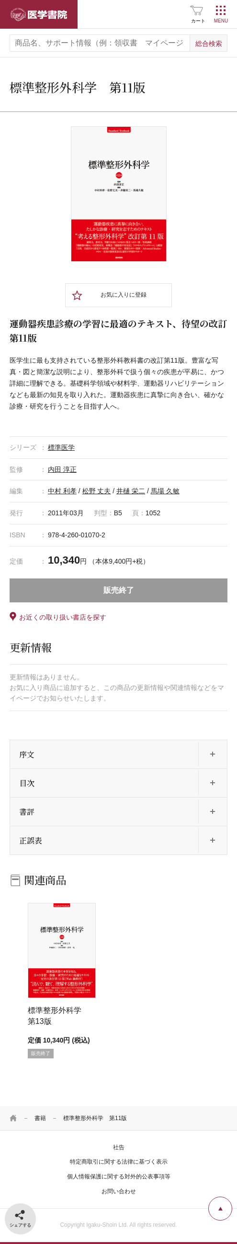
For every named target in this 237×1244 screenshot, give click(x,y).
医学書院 (39, 14)
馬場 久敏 (165, 491)
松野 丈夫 (96, 491)
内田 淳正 (62, 469)
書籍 (40, 1118)
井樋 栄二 (130, 491)
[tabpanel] (119, 194)
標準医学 (61, 447)
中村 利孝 (62, 491)
